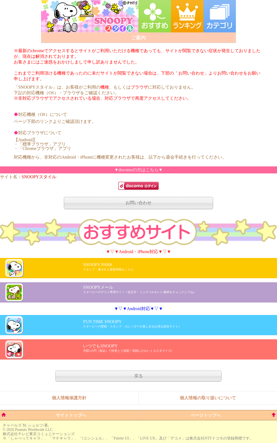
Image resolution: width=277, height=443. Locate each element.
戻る (138, 376)
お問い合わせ (138, 202)
